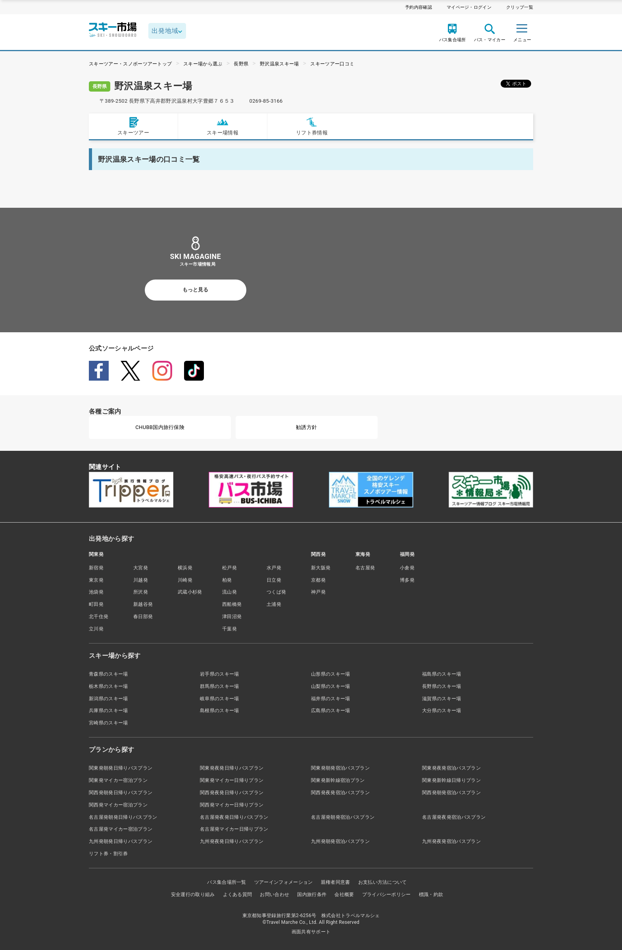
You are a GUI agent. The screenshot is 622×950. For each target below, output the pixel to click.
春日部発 (143, 616)
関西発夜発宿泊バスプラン (340, 792)
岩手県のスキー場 (219, 674)
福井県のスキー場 (330, 698)
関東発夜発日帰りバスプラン (231, 768)
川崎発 (185, 580)
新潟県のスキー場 (108, 698)
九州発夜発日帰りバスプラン (231, 841)
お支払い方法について (382, 882)
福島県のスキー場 (441, 674)
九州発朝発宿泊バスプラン (340, 841)
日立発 (274, 580)
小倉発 (407, 568)
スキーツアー (133, 126)
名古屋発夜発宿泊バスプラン (454, 817)
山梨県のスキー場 (330, 686)
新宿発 (96, 568)
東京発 (96, 580)
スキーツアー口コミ (332, 64)
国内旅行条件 (311, 894)
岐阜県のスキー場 (219, 698)
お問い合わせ (274, 894)
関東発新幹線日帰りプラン (451, 780)
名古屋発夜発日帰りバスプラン (234, 817)
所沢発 (140, 592)
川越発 (140, 580)
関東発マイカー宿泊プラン (118, 780)
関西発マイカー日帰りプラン (231, 805)
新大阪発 (320, 568)
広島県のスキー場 (330, 710)
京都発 (318, 580)
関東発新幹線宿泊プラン (338, 780)
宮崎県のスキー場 (108, 723)
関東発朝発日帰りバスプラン (120, 768)
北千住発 (98, 616)
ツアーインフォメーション (283, 882)
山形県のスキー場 (330, 674)
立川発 (96, 629)
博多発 (407, 580)
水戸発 (274, 568)
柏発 (227, 580)
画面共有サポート (311, 932)
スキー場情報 (222, 126)
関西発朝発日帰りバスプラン (120, 792)
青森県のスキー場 (108, 674)
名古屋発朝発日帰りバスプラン (123, 817)
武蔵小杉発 (190, 592)
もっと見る (195, 290)
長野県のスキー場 (441, 686)
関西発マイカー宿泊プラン (118, 805)
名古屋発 (365, 568)
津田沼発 (232, 616)
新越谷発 (143, 604)
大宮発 (140, 568)
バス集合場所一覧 (226, 882)
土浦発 (274, 604)
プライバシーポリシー (386, 894)
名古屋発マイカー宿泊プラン (120, 829)
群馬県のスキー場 (219, 686)
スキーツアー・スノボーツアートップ (130, 64)
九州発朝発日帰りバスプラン (120, 841)
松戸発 (229, 568)
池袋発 (96, 592)
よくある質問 (237, 894)
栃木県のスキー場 (108, 686)
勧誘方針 (306, 427)
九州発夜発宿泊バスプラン (451, 841)
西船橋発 (232, 604)
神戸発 (318, 592)
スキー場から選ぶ (203, 64)
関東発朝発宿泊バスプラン (340, 768)
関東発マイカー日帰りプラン (231, 780)
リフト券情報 (312, 126)
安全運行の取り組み (193, 894)
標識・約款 (431, 894)
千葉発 (229, 629)
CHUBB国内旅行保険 (159, 427)
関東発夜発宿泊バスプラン (451, 768)
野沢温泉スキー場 (279, 64)
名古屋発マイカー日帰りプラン (234, 829)
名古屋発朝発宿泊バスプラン (342, 817)
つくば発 (276, 592)
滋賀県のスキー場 (441, 698)
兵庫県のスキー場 (108, 710)
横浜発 (185, 568)
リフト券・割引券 (108, 853)
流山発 (229, 592)
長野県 (241, 64)
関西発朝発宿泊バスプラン (451, 792)
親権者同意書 (335, 882)
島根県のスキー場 (219, 710)
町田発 (96, 604)
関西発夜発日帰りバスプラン (231, 792)
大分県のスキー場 (441, 710)
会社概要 (344, 894)
